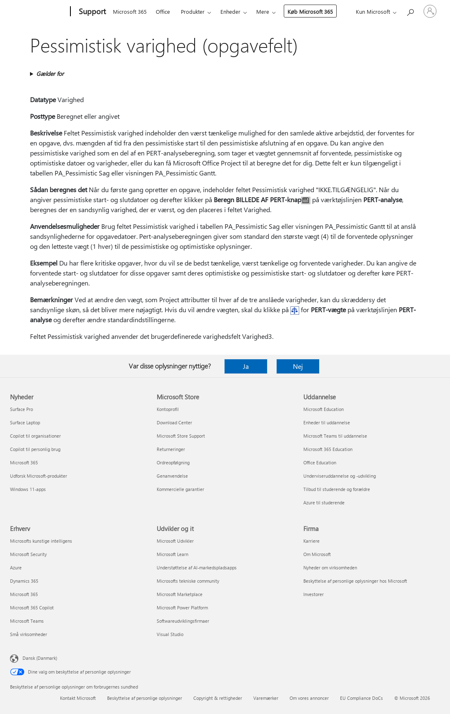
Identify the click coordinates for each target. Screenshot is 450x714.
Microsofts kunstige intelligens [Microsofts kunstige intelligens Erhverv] (41, 541)
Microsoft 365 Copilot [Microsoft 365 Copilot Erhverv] (32, 607)
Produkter (193, 11)
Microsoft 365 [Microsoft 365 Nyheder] (24, 462)
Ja (246, 366)
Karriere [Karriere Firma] (311, 541)
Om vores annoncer (309, 698)
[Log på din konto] (430, 11)
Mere (262, 11)
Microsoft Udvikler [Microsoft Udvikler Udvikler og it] (175, 541)
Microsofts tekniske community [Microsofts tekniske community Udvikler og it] (188, 581)
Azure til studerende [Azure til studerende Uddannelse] (324, 502)
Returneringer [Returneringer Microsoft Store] (171, 449)
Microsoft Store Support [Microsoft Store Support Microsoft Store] (181, 436)
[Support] (91, 11)
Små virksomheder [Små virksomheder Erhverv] (28, 634)
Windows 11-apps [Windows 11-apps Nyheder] (28, 489)
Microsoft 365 (130, 11)
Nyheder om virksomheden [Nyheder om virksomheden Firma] (330, 567)
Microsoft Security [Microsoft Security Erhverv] (28, 554)
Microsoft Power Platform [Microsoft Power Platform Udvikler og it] (182, 607)
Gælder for (50, 74)
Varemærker (265, 698)
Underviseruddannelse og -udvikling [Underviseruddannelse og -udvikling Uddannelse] (339, 476)
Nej (298, 366)
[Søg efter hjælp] (410, 10)
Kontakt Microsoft (78, 698)
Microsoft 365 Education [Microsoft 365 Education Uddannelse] (327, 449)
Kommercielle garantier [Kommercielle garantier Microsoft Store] (180, 489)
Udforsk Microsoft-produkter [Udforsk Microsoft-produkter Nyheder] (38, 476)
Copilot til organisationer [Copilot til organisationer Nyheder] (35, 436)
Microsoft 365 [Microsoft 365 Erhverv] (24, 594)
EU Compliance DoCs (361, 698)
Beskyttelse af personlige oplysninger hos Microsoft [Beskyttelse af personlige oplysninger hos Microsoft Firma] (355, 581)
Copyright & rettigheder (217, 698)
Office (163, 11)
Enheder (230, 11)
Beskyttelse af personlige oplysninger (144, 698)
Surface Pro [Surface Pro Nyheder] (21, 409)
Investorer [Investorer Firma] (313, 594)
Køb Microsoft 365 (310, 11)
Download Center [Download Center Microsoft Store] (174, 422)
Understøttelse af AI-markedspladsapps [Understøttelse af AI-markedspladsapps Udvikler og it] (197, 567)
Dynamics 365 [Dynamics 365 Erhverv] (24, 581)
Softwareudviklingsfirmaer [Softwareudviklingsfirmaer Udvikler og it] (183, 621)
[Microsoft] (38, 11)
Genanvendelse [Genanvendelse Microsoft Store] (172, 476)
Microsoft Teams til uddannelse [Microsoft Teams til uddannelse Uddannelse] (335, 436)
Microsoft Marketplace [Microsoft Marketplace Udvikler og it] (179, 594)
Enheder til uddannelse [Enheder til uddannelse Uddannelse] (326, 422)
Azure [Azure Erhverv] (16, 567)
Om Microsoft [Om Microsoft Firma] (317, 554)
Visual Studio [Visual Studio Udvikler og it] (170, 634)
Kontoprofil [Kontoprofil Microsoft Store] (168, 409)
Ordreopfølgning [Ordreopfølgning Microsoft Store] (173, 462)
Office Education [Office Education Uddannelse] (319, 462)
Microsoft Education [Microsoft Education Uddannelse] (323, 409)
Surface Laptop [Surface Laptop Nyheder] (25, 422)
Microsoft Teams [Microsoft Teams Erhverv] (27, 621)
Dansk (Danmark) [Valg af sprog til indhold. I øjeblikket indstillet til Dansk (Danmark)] (39, 658)
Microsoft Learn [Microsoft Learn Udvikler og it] (172, 554)
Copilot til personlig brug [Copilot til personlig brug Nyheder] (35, 449)
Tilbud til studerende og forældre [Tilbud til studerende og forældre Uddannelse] (336, 489)
